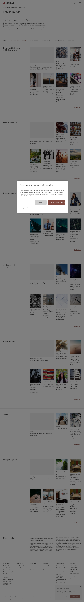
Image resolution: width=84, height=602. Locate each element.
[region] (42, 197)
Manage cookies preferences (28, 208)
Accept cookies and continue (57, 202)
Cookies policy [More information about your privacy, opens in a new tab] (28, 196)
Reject (40, 202)
